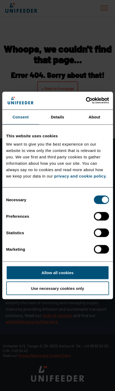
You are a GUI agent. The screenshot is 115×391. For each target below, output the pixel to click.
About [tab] (94, 116)
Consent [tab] (20, 116)
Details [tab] (57, 116)
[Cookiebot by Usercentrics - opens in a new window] (85, 100)
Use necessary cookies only (57, 288)
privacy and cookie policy (80, 176)
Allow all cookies (57, 272)
